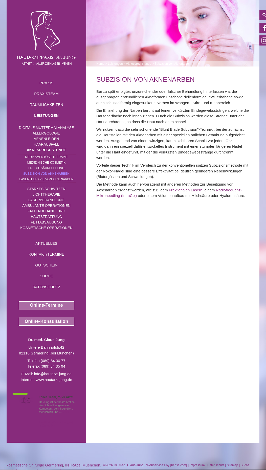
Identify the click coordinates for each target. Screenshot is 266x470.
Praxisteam (46, 94)
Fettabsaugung (46, 222)
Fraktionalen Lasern (186, 190)
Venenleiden (46, 139)
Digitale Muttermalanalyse (46, 128)
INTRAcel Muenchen (82, 465)
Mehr (66, 411)
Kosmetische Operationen (46, 228)
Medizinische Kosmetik (46, 162)
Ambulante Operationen (46, 206)
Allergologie (46, 133)
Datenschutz (46, 287)
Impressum (197, 465)
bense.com (178, 465)
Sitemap (232, 465)
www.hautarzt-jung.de (54, 379)
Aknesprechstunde (46, 150)
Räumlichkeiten (46, 104)
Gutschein (46, 265)
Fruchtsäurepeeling (46, 168)
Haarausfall (46, 144)
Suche (46, 276)
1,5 (25, 400)
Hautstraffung (46, 217)
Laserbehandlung (46, 200)
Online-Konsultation (46, 321)
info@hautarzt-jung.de (53, 374)
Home (100, 63)
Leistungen (46, 115)
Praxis (46, 83)
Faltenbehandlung (46, 211)
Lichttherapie (46, 194)
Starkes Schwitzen (46, 189)
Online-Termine (46, 305)
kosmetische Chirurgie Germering (35, 465)
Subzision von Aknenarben (46, 173)
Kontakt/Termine (46, 254)
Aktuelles (46, 243)
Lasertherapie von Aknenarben (46, 179)
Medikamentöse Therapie (46, 157)
